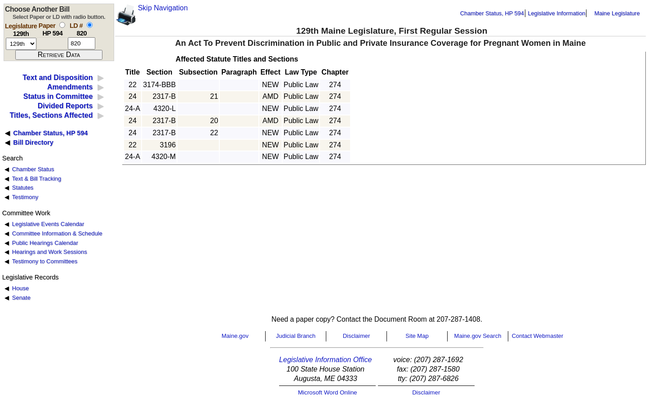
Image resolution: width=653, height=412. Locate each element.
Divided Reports (65, 106)
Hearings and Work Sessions (49, 251)
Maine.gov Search (478, 335)
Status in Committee (58, 96)
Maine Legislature (617, 13)
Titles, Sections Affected (51, 115)
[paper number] (52, 43)
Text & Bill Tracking (36, 178)
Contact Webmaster (538, 335)
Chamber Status (33, 169)
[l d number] (81, 43)
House (20, 288)
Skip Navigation (163, 8)
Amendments (70, 87)
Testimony (25, 197)
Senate (21, 297)
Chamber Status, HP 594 (492, 13)
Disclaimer (356, 335)
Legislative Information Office (325, 359)
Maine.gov (235, 335)
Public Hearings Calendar (45, 242)
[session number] (21, 44)
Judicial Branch (295, 335)
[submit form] (58, 55)
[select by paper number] (62, 25)
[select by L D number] (90, 25)
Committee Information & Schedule (57, 233)
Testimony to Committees (44, 261)
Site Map (416, 335)
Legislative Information (556, 13)
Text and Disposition (57, 77)
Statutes (23, 187)
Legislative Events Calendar (48, 224)
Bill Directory (33, 142)
